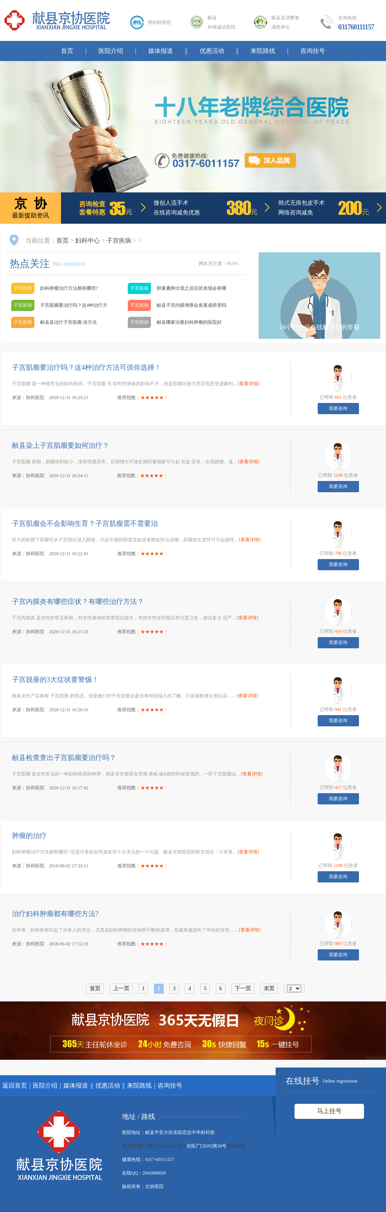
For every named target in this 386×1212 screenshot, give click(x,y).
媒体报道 (160, 51)
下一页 (243, 988)
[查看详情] (248, 383)
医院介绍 (110, 51)
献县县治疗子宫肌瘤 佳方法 (68, 322)
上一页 (121, 988)
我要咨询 (338, 408)
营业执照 (236, 1146)
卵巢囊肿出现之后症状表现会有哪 (191, 288)
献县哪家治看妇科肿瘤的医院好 (189, 322)
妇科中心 (87, 240)
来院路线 (263, 51)
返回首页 (14, 1085)
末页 (269, 988)
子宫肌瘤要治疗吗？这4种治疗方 (73, 305)
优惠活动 (212, 51)
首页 (67, 51)
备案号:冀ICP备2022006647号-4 (153, 1146)
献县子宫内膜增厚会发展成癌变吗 (191, 305)
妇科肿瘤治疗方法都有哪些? (69, 288)
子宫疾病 (119, 240)
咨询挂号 (312, 51)
